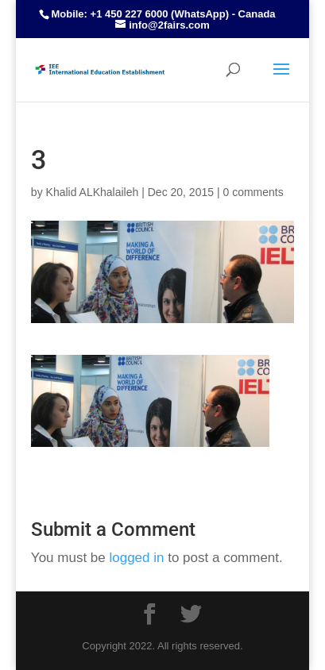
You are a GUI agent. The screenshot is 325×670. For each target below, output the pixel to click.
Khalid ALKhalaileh (92, 192)
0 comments (252, 192)
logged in (136, 557)
